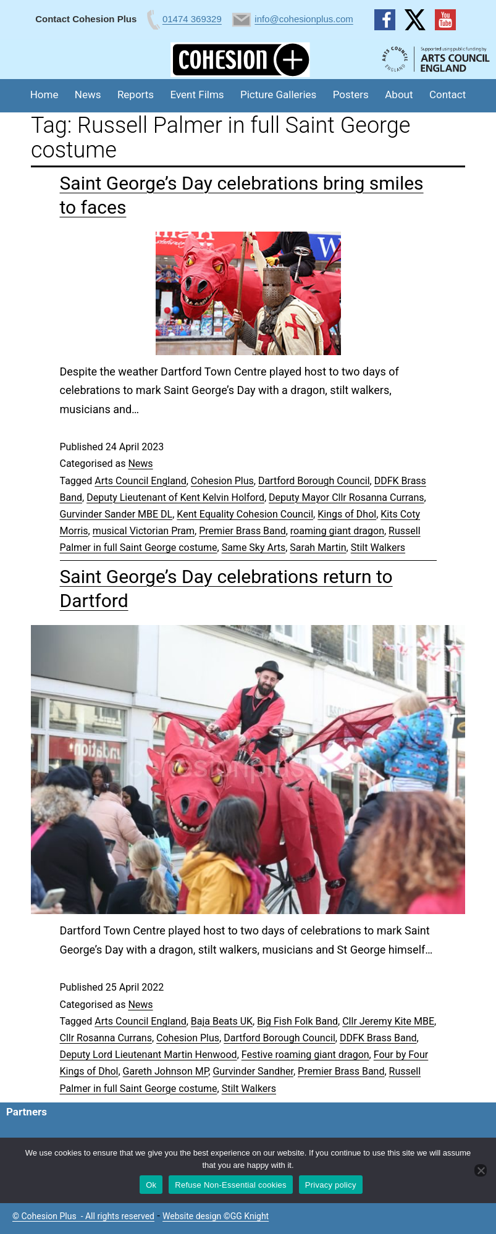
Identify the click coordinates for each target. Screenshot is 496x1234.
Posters (351, 94)
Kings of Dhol (346, 514)
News (88, 94)
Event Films (197, 94)
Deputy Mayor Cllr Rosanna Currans (346, 497)
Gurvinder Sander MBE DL (116, 514)
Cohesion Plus (222, 481)
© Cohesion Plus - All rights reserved (83, 1216)
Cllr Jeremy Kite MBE (388, 1021)
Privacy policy (330, 1185)
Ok (151, 1185)
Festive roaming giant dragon (305, 1054)
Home (44, 94)
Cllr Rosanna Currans (106, 1038)
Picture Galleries (278, 94)
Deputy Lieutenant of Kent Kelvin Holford (175, 497)
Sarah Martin (318, 547)
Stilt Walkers (378, 547)
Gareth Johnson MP (166, 1071)
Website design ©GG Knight (215, 1216)
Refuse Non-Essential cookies (230, 1185)
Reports (135, 94)
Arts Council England (140, 481)
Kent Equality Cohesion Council (245, 514)
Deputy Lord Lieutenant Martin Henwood (148, 1054)
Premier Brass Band (242, 531)
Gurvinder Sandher (252, 1071)
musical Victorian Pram (144, 531)
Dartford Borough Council (314, 481)
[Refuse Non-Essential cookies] (480, 1170)
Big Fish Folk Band (297, 1021)
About (399, 94)
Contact (447, 94)
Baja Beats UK (222, 1021)
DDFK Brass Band (378, 1038)
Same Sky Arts (254, 547)
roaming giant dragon (337, 531)
